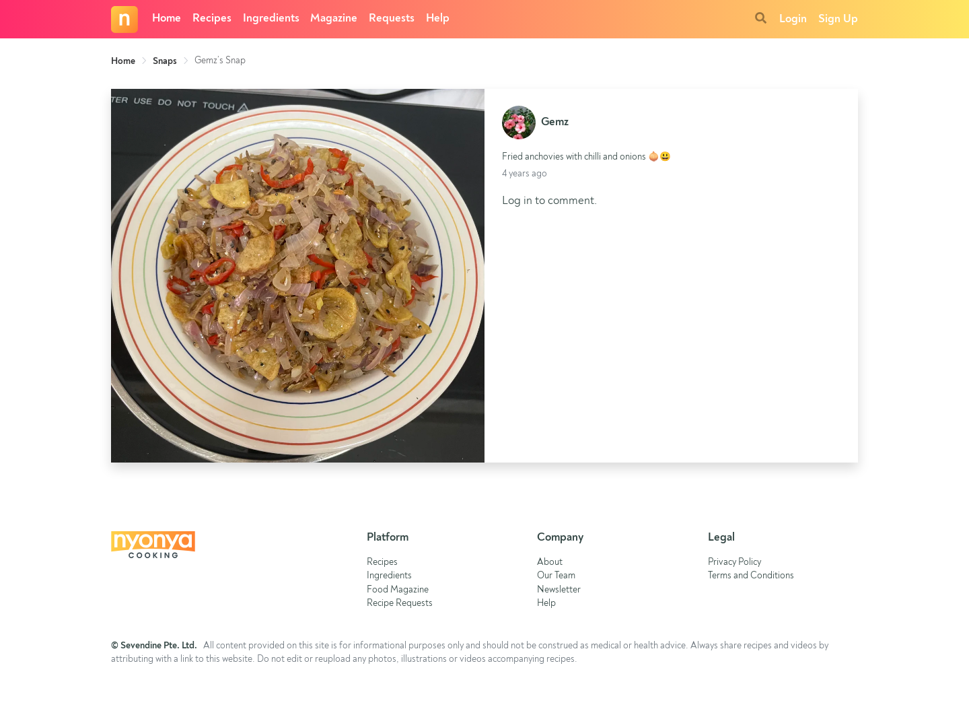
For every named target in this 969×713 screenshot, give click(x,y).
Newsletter (559, 590)
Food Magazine (398, 590)
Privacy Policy (734, 562)
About (550, 562)
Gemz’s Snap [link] (220, 60)
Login (793, 19)
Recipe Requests (400, 603)
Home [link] (123, 61)
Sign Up (838, 19)
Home (166, 18)
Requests (392, 18)
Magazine (333, 18)
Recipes (211, 18)
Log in (517, 201)
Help (438, 18)
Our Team (556, 576)
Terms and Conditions (751, 576)
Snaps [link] (165, 61)
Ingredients (271, 18)
